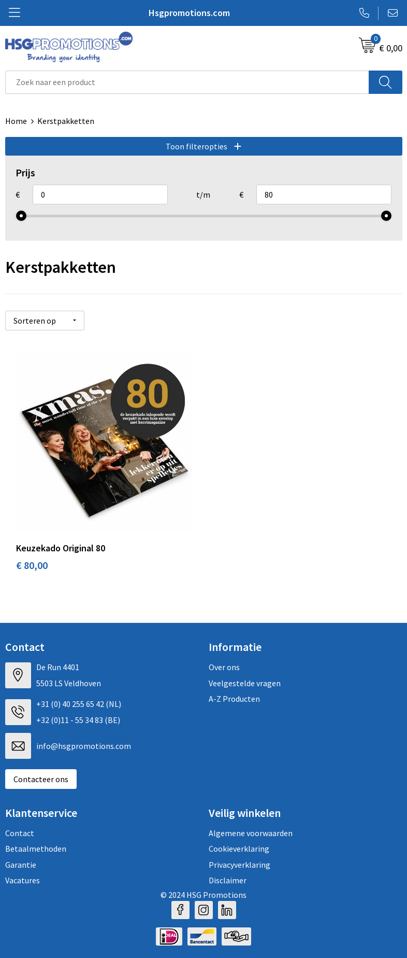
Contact (19, 833)
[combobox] (187, 82)
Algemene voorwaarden (251, 833)
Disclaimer (227, 880)
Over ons (224, 667)
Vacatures (22, 880)
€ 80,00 (32, 565)
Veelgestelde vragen (245, 683)
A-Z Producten (234, 698)
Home (16, 121)
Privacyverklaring (239, 864)
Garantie (20, 864)
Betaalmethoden (35, 848)
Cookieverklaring (239, 848)
